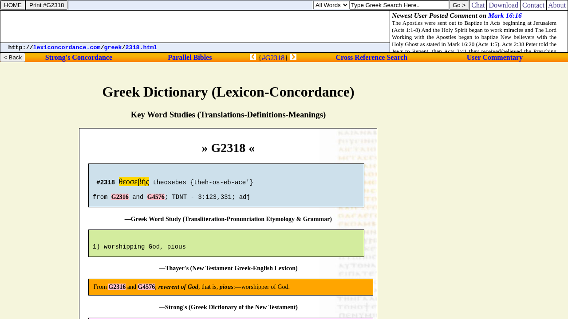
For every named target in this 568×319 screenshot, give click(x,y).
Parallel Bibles (190, 57)
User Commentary (495, 57)
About (557, 5)
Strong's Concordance (78, 57)
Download (503, 5)
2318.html (142, 47)
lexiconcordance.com (67, 47)
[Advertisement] (195, 26)
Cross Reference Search (372, 57)
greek (113, 47)
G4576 (156, 201)
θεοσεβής (134, 183)
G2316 (120, 201)
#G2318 (273, 58)
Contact (533, 5)
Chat (477, 5)
